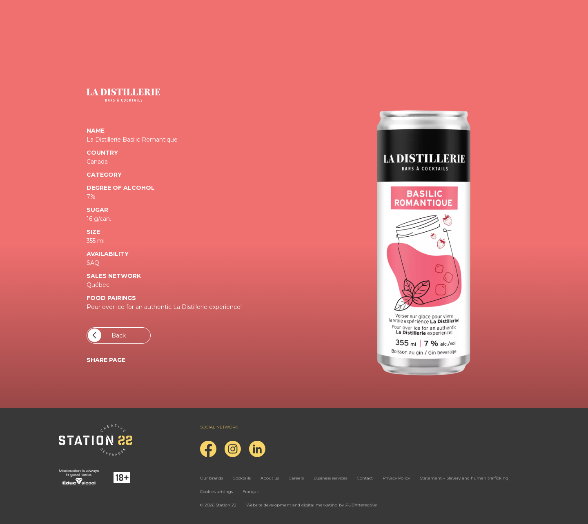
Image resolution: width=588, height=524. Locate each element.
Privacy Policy (396, 478)
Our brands (211, 478)
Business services (330, 478)
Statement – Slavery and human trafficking (464, 478)
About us (270, 478)
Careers (296, 478)
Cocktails (242, 478)
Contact (365, 478)
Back (107, 335)
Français (251, 491)
